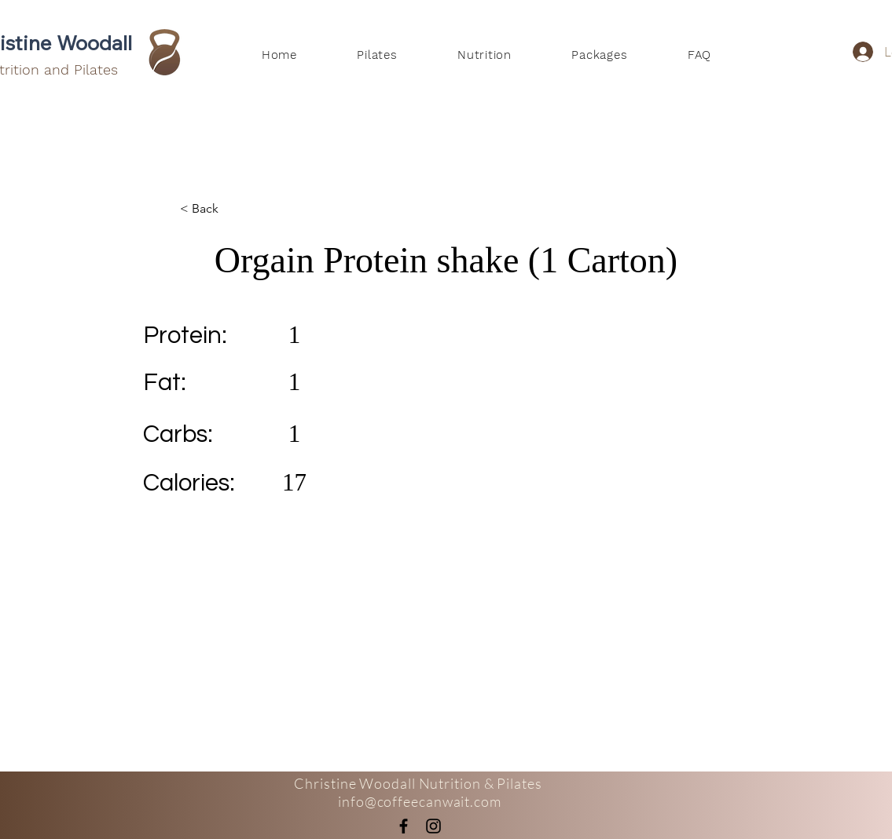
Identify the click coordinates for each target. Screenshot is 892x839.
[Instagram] (433, 826)
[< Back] (232, 208)
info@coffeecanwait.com (419, 801)
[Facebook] (403, 826)
